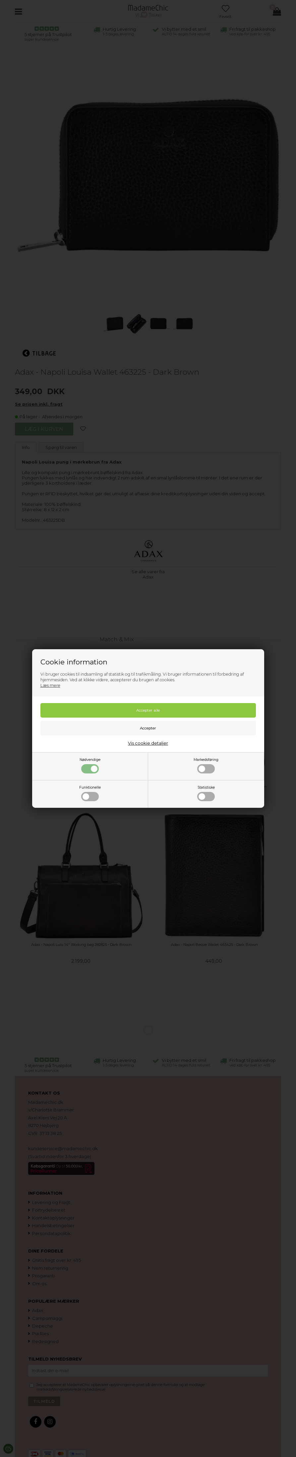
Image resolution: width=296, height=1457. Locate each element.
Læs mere (50, 685)
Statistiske (206, 793)
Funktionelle (90, 793)
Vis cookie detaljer (148, 743)
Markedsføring (206, 765)
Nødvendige (90, 765)
